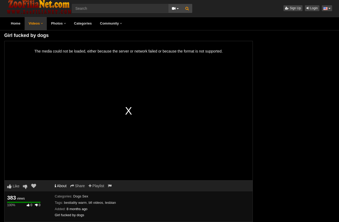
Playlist (96, 186)
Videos (36, 23)
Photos (58, 23)
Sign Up (293, 8)
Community (111, 23)
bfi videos (96, 203)
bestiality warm (75, 203)
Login (312, 8)
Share (77, 186)
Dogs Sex (80, 196)
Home (15, 23)
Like (13, 186)
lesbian (110, 203)
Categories (83, 23)
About (61, 186)
